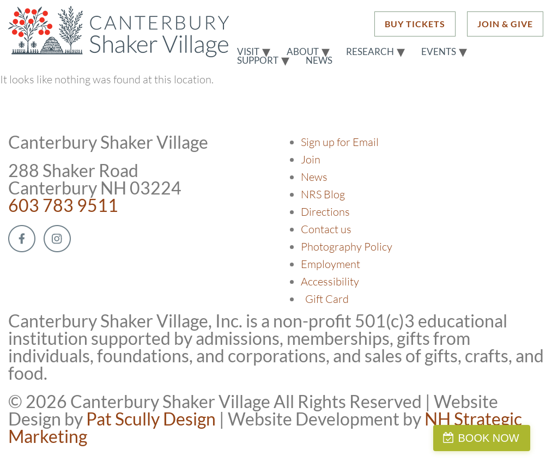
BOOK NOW (505, 438)
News (319, 60)
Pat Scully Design (151, 418)
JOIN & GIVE (505, 24)
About (303, 51)
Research (370, 51)
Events (438, 51)
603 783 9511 (63, 205)
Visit (248, 51)
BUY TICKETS (415, 24)
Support (257, 60)
